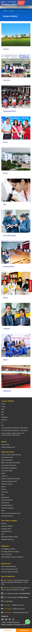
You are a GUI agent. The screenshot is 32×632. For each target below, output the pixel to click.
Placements (4, 492)
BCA (2, 414)
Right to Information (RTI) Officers (10, 462)
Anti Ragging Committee (8, 549)
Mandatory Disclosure (7, 539)
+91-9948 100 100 (22, 597)
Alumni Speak (5, 444)
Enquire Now (30, 286)
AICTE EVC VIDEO (6, 470)
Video (3, 510)
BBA (2, 412)
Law (2, 425)
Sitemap (3, 489)
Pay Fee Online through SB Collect (11, 454)
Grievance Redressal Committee (10, 478)
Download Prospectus (7, 508)
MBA (2, 409)
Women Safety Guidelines (8, 566)
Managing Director (6, 531)
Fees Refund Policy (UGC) (8, 465)
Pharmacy (4, 420)
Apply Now (24, 630)
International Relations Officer (9, 536)
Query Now (8, 630)
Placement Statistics (7, 500)
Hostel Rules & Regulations (9, 468)
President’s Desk (6, 528)
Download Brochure (7, 505)
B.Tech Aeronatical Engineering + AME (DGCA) (14, 428)
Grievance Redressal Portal (9, 481)
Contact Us (4, 476)
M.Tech (3, 406)
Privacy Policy (5, 502)
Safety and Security (6, 484)
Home (5, 10)
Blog (2, 494)
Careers (3, 486)
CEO (2, 534)
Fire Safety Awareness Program (10, 551)
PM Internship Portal (7, 516)
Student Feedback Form (8, 447)
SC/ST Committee (6, 554)
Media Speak (5, 497)
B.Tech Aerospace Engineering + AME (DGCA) (14, 430)
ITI (2, 422)
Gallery (11, 10)
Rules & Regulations (7, 460)
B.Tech (3, 404)
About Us (4, 523)
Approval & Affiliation (7, 526)
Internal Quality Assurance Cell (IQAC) (12, 557)
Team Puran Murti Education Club (10, 513)
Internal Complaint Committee (9, 571)
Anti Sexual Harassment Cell (9, 569)
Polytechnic (4, 417)
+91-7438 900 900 (24, 593)
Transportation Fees (7, 457)
